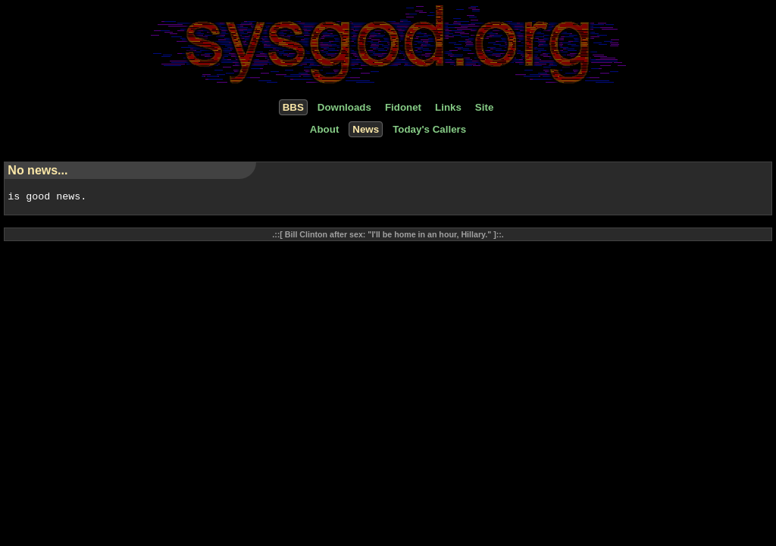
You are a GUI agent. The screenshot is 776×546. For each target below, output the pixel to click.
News (365, 129)
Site (484, 107)
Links (448, 107)
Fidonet (403, 107)
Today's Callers (429, 129)
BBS (293, 107)
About (325, 129)
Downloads (344, 107)
